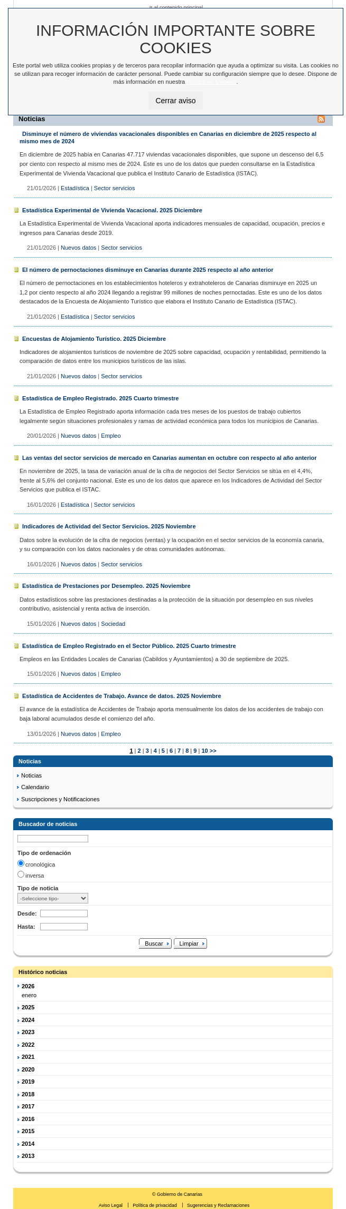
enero (29, 995)
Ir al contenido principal (176, 7)
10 (204, 751)
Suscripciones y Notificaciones (60, 799)
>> (213, 751)
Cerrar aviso (175, 100)
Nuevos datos (78, 247)
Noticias (31, 775)
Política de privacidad (155, 1205)
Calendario (35, 787)
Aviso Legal (111, 1205)
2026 (28, 986)
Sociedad (113, 624)
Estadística (75, 188)
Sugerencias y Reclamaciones (218, 1205)
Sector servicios (114, 188)
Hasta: (26, 926)
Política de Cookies (211, 81)
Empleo (110, 436)
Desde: (27, 913)
